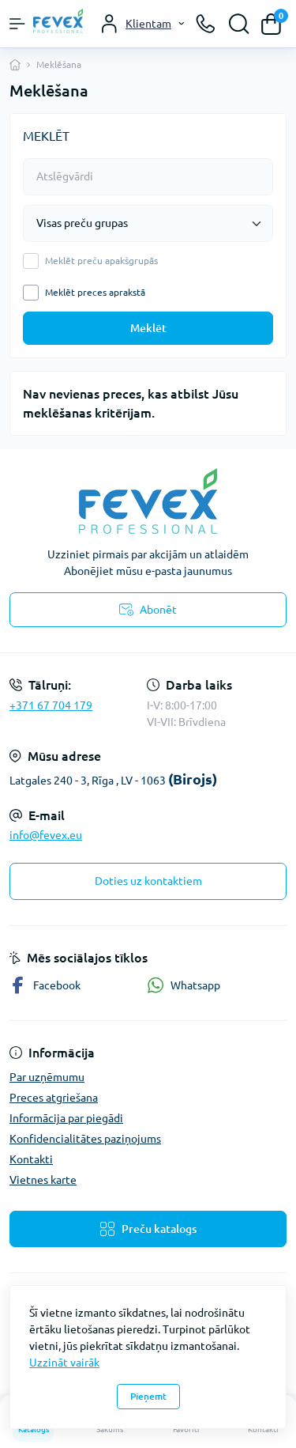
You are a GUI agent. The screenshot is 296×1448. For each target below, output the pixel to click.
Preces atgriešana (53, 1097)
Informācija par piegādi (66, 1118)
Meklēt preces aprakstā (95, 292)
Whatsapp (183, 985)
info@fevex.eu (45, 835)
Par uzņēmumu (46, 1077)
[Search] (239, 23)
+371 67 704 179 (50, 705)
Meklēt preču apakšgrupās (101, 261)
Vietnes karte (43, 1180)
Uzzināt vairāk (64, 1362)
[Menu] (17, 23)
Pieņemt (148, 1396)
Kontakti (31, 1159)
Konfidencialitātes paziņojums (85, 1138)
